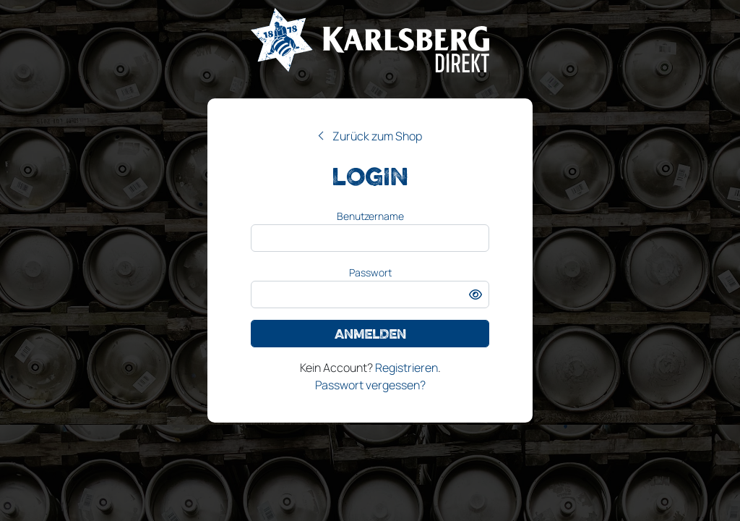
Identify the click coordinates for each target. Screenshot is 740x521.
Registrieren (406, 368)
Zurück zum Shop (377, 136)
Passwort (370, 272)
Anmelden (370, 333)
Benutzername (370, 216)
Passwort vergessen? (370, 385)
